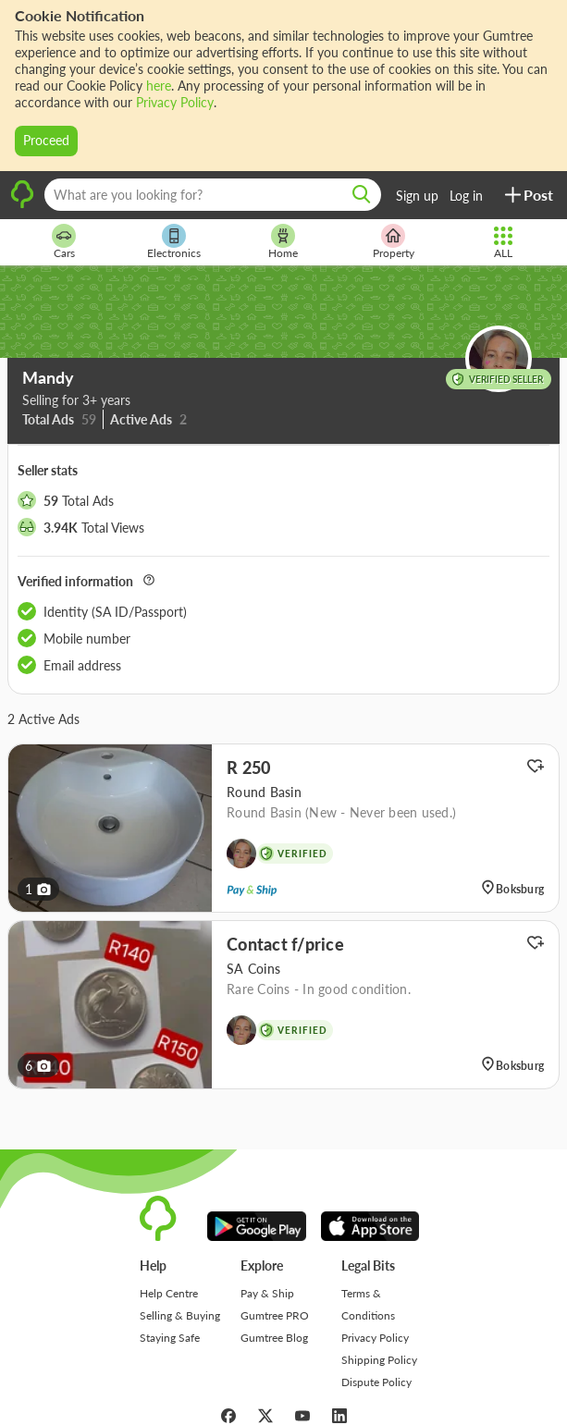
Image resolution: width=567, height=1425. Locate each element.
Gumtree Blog (274, 1338)
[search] (362, 194)
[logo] (22, 206)
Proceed (46, 140)
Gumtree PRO (274, 1315)
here (158, 85)
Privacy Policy (175, 102)
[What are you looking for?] (212, 194)
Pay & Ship (267, 1293)
